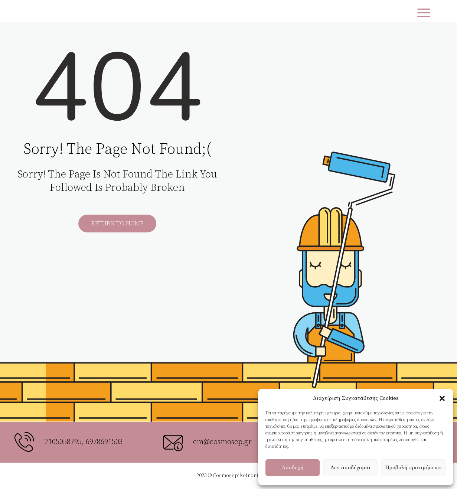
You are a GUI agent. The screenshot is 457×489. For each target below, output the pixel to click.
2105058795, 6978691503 (84, 442)
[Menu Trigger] (424, 13)
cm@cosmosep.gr (222, 442)
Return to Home (117, 223)
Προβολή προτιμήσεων (413, 467)
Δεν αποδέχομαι (350, 467)
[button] (442, 398)
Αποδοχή (292, 467)
